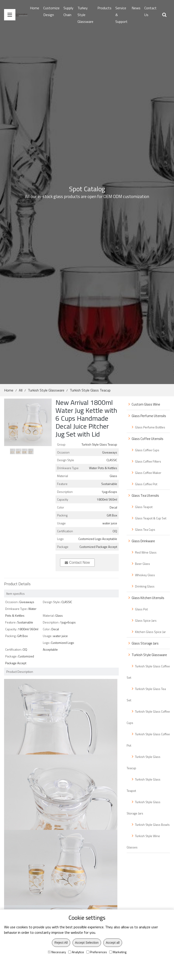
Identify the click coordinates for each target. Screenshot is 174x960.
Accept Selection (87, 942)
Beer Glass (142, 563)
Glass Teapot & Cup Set (150, 518)
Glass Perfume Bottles (150, 427)
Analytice (76, 952)
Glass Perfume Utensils (149, 415)
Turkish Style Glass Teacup (90, 390)
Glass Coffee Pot (146, 484)
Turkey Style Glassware (85, 14)
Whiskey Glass (145, 575)
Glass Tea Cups (145, 529)
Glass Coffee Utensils (147, 438)
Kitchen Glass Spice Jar (150, 631)
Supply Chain (68, 11)
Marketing (117, 952)
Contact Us (150, 11)
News (136, 8)
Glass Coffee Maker (148, 472)
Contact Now (77, 562)
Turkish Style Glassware (46, 390)
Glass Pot (141, 609)
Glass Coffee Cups (147, 450)
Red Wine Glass (146, 552)
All (20, 390)
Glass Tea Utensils (145, 495)
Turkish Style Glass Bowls (152, 824)
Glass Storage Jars (145, 643)
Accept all (113, 942)
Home (34, 8)
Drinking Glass (145, 586)
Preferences (96, 952)
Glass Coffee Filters (148, 461)
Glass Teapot (143, 506)
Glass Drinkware (143, 541)
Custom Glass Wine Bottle (143, 406)
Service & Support (121, 14)
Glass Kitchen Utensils (148, 597)
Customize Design (51, 11)
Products (104, 8)
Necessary (57, 952)
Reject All (61, 942)
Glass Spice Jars (146, 620)
